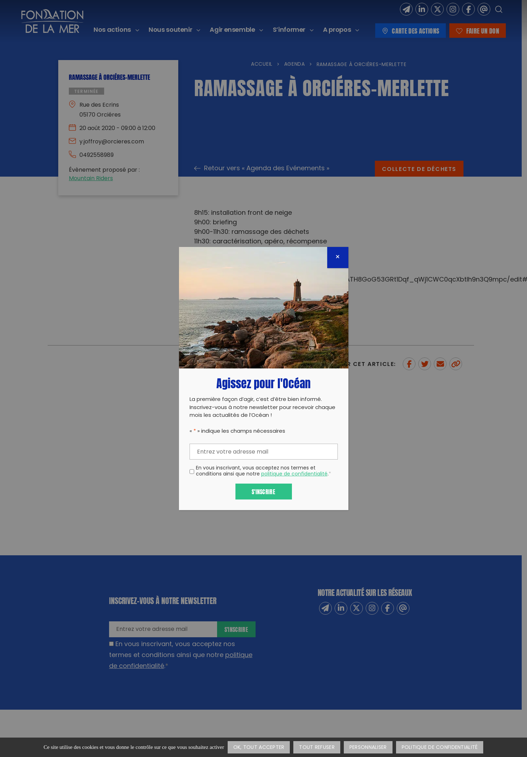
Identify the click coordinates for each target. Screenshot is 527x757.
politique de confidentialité (294, 474)
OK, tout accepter (259, 748)
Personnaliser (368, 748)
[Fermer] (337, 257)
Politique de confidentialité (440, 748)
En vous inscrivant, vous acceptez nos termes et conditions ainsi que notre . (263, 472)
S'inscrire (263, 491)
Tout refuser (316, 748)
